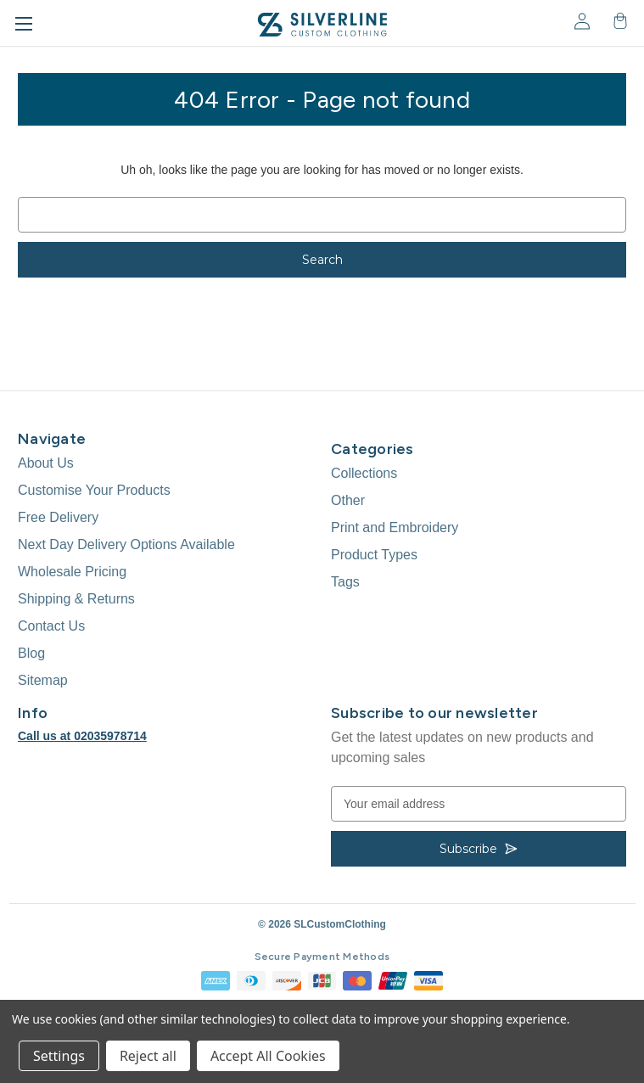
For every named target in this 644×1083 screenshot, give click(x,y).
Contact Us (51, 626)
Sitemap (43, 680)
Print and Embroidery (394, 527)
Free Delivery (58, 517)
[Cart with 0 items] (619, 21)
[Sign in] (581, 21)
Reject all (148, 1056)
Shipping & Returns (76, 599)
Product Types (374, 554)
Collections (364, 473)
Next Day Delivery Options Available (126, 544)
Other (348, 500)
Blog (31, 653)
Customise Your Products (94, 490)
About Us (46, 463)
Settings (59, 1056)
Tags (345, 582)
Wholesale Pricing (72, 571)
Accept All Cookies (268, 1056)
